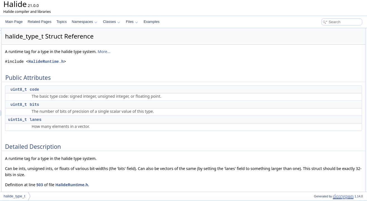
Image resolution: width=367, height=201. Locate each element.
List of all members (319, 86)
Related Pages (39, 22)
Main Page (14, 22)
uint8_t (88, 89)
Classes (111, 22)
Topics (61, 22)
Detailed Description (320, 56)
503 (109, 184)
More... (173, 51)
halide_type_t (14, 196)
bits (104, 104)
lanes (105, 119)
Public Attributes (317, 31)
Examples (152, 22)
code (104, 89)
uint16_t (87, 119)
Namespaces (84, 22)
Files (132, 22)
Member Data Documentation (327, 62)
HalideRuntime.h (115, 61)
